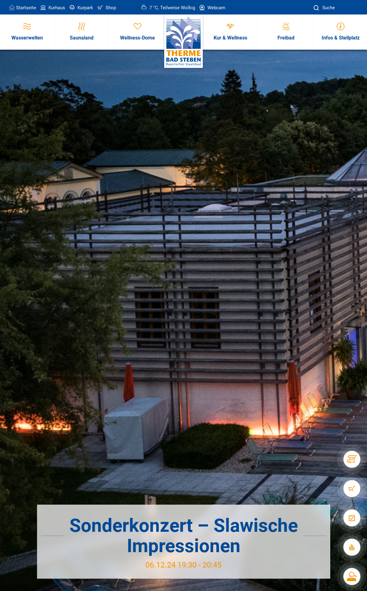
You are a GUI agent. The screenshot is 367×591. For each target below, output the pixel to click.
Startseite (22, 7)
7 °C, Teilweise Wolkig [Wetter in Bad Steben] (168, 7)
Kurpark (80, 7)
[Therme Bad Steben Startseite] (183, 41)
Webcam (211, 7)
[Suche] (317, 8)
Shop (106, 7)
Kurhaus (52, 7)
